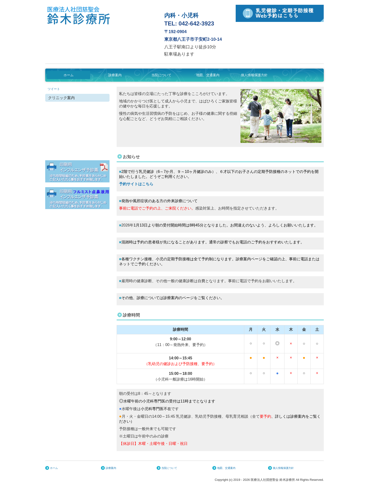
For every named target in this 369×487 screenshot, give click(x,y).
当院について (161, 75)
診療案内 (115, 75)
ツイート (54, 89)
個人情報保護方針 (254, 75)
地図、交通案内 (207, 75)
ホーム (69, 75)
